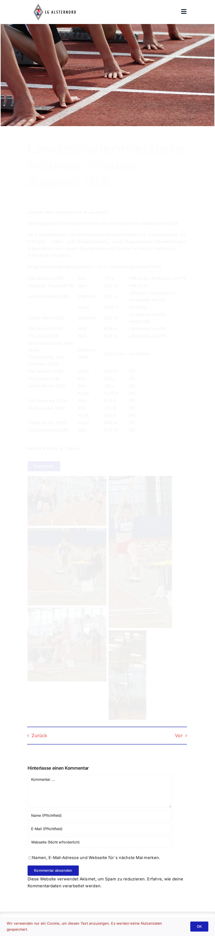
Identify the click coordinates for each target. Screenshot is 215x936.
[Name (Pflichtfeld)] (99, 815)
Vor (175, 735)
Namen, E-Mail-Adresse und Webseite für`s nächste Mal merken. (96, 857)
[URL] (99, 842)
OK (199, 926)
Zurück (36, 735)
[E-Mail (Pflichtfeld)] (99, 828)
